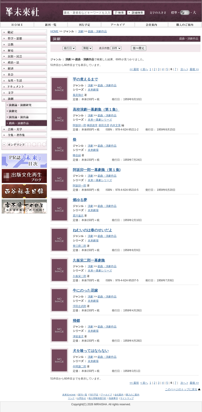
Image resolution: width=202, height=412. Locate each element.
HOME (54, 31)
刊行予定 (93, 394)
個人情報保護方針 (97, 398)
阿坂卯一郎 (79, 125)
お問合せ (81, 398)
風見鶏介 (78, 95)
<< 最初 (134, 69)
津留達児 (78, 336)
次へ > (184, 69)
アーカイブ (106, 394)
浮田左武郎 (79, 306)
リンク (71, 398)
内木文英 (115, 125)
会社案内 (118, 394)
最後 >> (194, 69)
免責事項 (113, 398)
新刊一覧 (82, 394)
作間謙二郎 (79, 366)
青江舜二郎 (79, 245)
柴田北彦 (104, 125)
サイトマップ (127, 398)
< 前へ (144, 69)
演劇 (81, 31)
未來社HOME (69, 394)
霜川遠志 (78, 215)
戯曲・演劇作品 (97, 31)
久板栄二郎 (79, 276)
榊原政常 (92, 125)
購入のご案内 (132, 394)
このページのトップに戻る (181, 389)
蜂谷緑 (77, 155)
